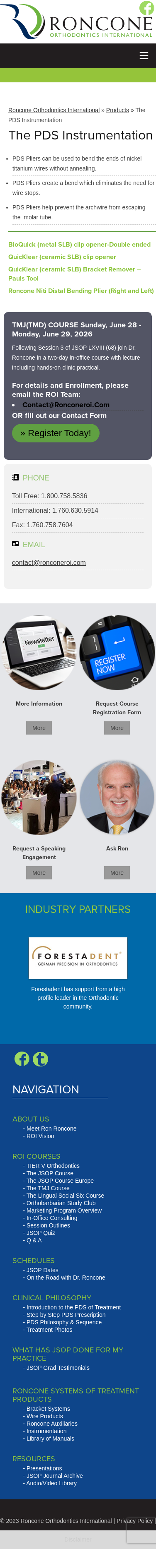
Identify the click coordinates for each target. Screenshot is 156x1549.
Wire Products (45, 1416)
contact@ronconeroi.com (66, 404)
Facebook (21, 1059)
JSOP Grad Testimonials (58, 1367)
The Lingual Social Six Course (66, 1195)
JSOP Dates (42, 1270)
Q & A (34, 1240)
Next (108, 981)
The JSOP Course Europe (60, 1180)
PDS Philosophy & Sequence (64, 1322)
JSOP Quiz (41, 1233)
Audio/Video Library (51, 1483)
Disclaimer (77, 1539)
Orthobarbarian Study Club (61, 1203)
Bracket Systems (48, 1408)
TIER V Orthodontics (53, 1165)
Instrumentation (47, 1431)
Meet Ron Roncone (52, 1128)
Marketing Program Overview (64, 1210)
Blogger (40, 1059)
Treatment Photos (50, 1329)
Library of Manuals (50, 1438)
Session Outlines (48, 1225)
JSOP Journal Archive (55, 1475)
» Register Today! (55, 433)
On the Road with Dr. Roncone (66, 1277)
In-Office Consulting (52, 1218)
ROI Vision (40, 1136)
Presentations (44, 1468)
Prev (18, 981)
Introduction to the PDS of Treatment (74, 1307)
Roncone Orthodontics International (54, 110)
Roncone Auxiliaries (52, 1423)
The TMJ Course (48, 1188)
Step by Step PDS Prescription (66, 1314)
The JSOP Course (50, 1173)
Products (117, 110)
